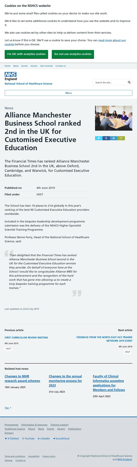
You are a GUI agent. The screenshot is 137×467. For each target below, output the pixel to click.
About (31, 428)
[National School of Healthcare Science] (46, 83)
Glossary (9, 432)
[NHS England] (46, 76)
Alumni (33, 66)
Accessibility (33, 456)
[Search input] (110, 82)
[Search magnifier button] (129, 82)
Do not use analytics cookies (72, 54)
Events (24, 66)
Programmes (11, 424)
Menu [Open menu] (68, 92)
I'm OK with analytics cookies (26, 54)
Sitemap (8, 460)
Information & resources (34, 424)
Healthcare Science (15, 428)
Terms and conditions (15, 456)
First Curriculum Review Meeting (26, 337)
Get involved (46, 66)
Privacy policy (49, 456)
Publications (74, 428)
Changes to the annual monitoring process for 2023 (65, 380)
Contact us (61, 66)
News (15, 66)
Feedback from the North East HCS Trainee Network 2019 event (104, 339)
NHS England (124, 459)
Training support (59, 424)
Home (7, 66)
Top (8, 407)
